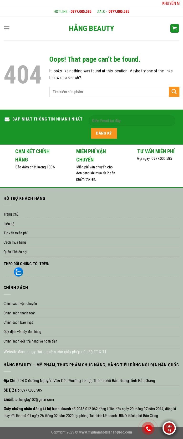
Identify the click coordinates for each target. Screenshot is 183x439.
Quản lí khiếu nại (15, 252)
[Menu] (7, 28)
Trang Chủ (11, 214)
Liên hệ (9, 224)
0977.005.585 (81, 11)
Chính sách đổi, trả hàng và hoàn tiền (30, 341)
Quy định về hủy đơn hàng (22, 331)
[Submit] (174, 92)
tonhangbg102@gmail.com (34, 399)
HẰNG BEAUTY (91, 28)
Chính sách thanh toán (20, 313)
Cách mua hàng (15, 242)
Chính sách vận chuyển (20, 303)
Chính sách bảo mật (18, 322)
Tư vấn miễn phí (15, 233)
